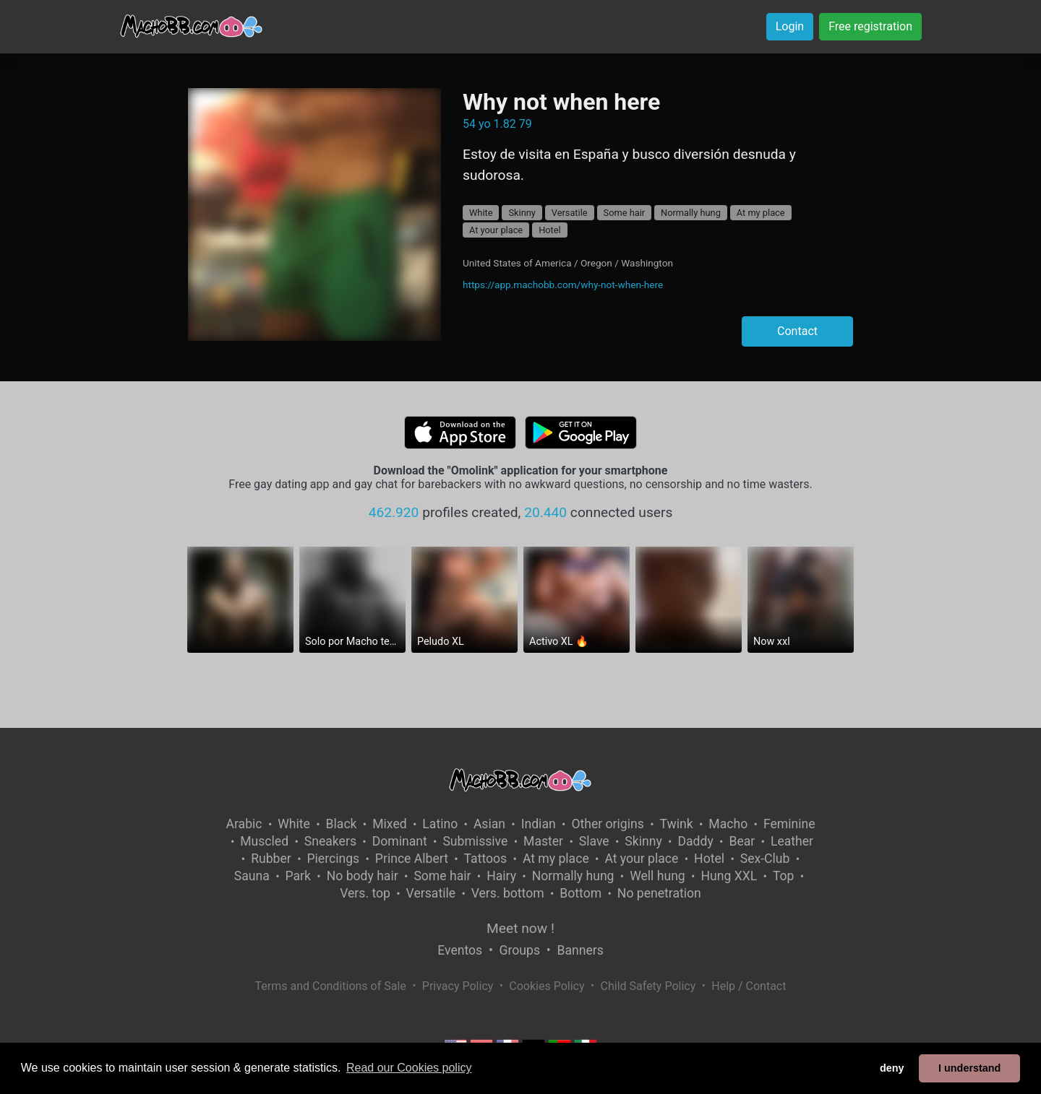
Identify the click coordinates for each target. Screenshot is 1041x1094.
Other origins (607, 824)
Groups (520, 950)
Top (783, 876)
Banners (580, 950)
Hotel (550, 230)
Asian (489, 824)
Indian (538, 824)
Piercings (333, 858)
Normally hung (691, 212)
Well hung (657, 876)
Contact (797, 331)
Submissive (474, 841)
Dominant (399, 841)
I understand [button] (969, 1068)
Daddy (695, 841)
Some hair (625, 212)
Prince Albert (411, 858)
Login (790, 26)
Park (298, 876)
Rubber (271, 858)
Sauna (252, 876)
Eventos (459, 950)
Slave (594, 841)
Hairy (501, 876)
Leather (792, 841)
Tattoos (485, 858)
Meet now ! (520, 928)
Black (341, 824)
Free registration (870, 26)
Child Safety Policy (648, 986)
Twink (676, 824)
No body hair (362, 876)
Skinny (521, 212)
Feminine (789, 824)
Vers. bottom (507, 893)
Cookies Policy (546, 986)
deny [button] (892, 1068)
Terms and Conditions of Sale (330, 986)
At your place (496, 230)
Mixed (389, 824)
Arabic (244, 824)
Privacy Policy (458, 986)
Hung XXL (729, 876)
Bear (742, 841)
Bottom (580, 893)
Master (543, 841)
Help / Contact (748, 986)
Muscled (264, 841)
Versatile (570, 212)
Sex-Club (765, 858)
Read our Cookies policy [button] (408, 1068)
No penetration (659, 893)
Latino (440, 824)
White (481, 212)
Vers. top (365, 893)
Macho (727, 824)
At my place (761, 212)
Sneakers (330, 841)
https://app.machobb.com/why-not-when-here (563, 284)
